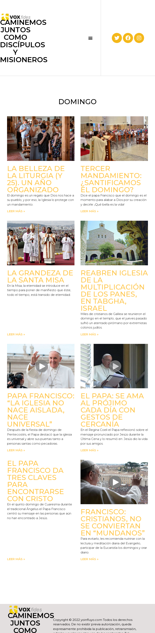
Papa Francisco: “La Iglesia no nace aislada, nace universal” (40, 410)
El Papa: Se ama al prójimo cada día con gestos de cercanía (112, 410)
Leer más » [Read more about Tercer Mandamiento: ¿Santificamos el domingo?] (89, 211)
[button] (90, 38)
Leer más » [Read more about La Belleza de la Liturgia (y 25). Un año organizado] (16, 211)
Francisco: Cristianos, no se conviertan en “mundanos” (113, 522)
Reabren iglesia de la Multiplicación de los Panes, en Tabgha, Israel (114, 291)
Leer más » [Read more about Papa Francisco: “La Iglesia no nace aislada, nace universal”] (16, 450)
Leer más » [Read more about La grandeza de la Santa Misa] (16, 334)
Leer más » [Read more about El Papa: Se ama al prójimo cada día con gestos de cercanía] (89, 450)
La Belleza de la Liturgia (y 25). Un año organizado (36, 179)
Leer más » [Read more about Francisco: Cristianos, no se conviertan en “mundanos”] (89, 559)
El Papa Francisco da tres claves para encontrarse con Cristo (35, 481)
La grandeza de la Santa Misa (40, 276)
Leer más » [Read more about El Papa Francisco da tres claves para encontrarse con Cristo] (16, 559)
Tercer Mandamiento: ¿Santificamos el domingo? (111, 179)
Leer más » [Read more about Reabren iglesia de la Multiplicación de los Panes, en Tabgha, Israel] (89, 334)
